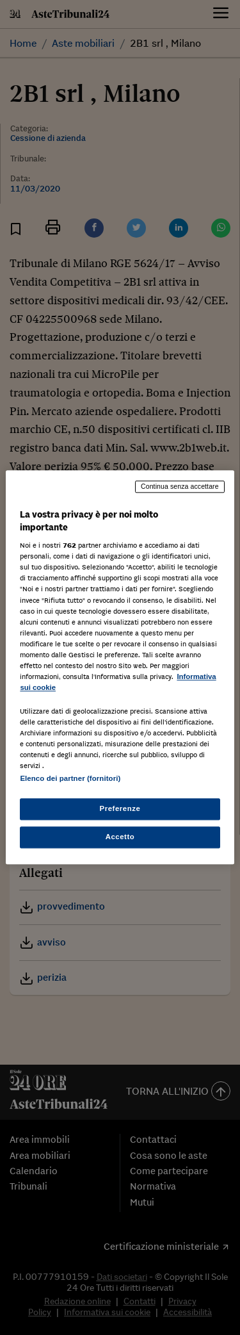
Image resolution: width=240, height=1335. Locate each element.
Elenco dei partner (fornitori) (70, 779)
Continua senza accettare (180, 486)
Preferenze (120, 809)
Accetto (120, 837)
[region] (120, 667)
